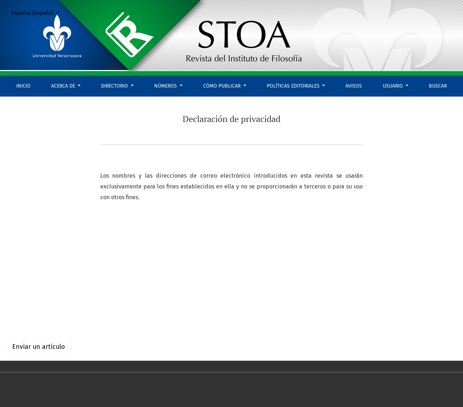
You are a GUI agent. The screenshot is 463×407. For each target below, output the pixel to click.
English (14, 269)
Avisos (353, 86)
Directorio (115, 86)
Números (166, 86)
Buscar (438, 86)
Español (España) (38, 12)
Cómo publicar (222, 86)
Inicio (23, 86)
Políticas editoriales (294, 86)
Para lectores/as (26, 314)
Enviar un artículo (38, 347)
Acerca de (64, 86)
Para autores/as (25, 323)
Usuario (393, 86)
